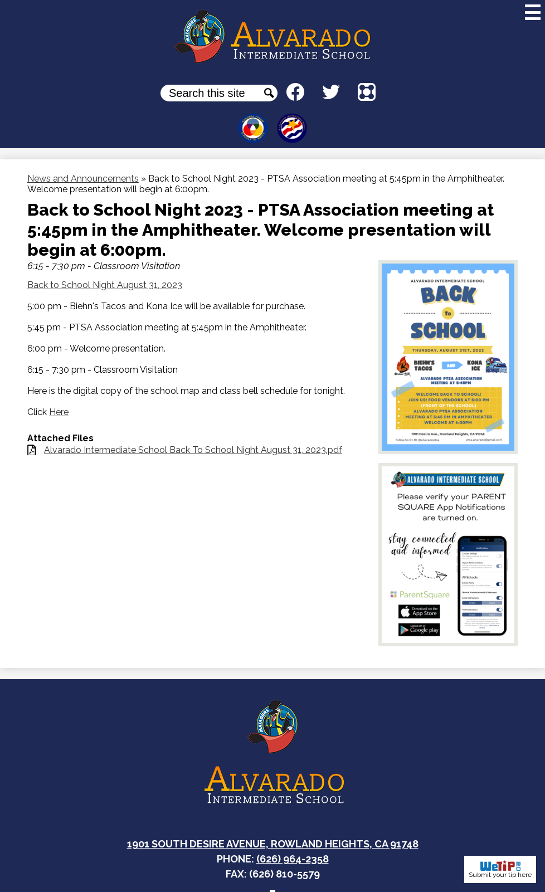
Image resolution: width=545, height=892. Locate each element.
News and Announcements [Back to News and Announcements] (83, 178)
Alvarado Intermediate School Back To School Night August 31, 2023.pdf (193, 450)
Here (59, 412)
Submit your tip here (500, 869)
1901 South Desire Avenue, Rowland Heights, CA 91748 (273, 844)
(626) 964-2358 (292, 859)
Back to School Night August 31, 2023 (104, 285)
